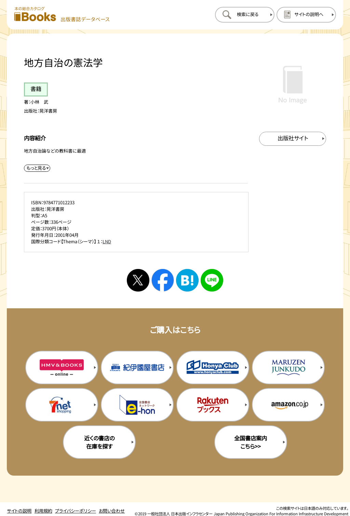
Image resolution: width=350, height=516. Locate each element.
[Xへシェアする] (138, 280)
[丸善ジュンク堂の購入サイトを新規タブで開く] (288, 367)
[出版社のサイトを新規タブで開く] (292, 139)
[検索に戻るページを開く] (244, 15)
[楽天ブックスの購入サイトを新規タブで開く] (212, 405)
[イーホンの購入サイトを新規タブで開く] (137, 405)
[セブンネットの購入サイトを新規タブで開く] (61, 405)
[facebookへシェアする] (162, 280)
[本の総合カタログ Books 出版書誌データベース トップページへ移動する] (62, 15)
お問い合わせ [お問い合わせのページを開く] (112, 510)
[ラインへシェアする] (212, 280)
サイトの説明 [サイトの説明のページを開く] (19, 510)
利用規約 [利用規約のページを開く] (43, 510)
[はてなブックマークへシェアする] (187, 280)
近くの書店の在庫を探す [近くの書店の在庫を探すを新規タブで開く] (99, 442)
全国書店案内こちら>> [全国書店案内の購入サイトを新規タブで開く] (250, 442)
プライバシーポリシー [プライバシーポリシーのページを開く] (75, 510)
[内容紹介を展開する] (37, 168)
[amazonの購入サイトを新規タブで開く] (288, 405)
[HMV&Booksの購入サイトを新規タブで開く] (61, 367)
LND (107, 241)
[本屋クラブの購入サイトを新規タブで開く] (212, 367)
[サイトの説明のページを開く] (306, 15)
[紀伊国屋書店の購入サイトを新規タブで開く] (137, 367)
